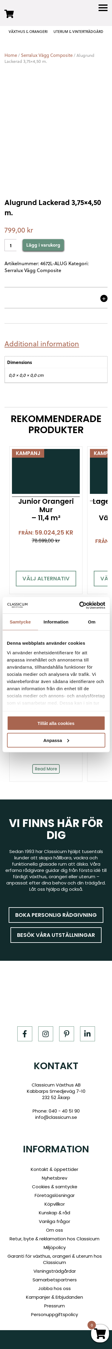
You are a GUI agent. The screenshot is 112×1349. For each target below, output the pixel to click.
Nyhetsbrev (54, 1178)
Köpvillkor (55, 1204)
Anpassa (56, 740)
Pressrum (54, 1306)
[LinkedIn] (87, 1033)
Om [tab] (92, 621)
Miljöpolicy (55, 1247)
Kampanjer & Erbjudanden (54, 1297)
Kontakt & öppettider (54, 1169)
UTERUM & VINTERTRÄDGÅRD (78, 31)
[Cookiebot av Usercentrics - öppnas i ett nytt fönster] (79, 605)
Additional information (41, 344)
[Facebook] (24, 1033)
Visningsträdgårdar (54, 1271)
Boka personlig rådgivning (56, 915)
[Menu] (103, 7)
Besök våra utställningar (56, 935)
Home (10, 55)
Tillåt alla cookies (56, 723)
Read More (46, 769)
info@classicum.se (56, 1117)
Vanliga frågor (54, 1221)
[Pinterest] (66, 1033)
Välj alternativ (46, 578)
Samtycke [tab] (20, 621)
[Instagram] (45, 1033)
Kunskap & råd (54, 1213)
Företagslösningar (55, 1195)
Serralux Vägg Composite (47, 55)
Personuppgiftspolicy (54, 1314)
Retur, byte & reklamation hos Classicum (54, 1239)
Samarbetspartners (55, 1280)
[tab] (44, 344)
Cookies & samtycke (54, 1186)
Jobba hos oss (54, 1288)
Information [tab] (56, 621)
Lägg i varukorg (43, 245)
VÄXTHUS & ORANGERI (28, 31)
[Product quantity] (10, 245)
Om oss (54, 1230)
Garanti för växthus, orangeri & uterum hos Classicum (54, 1259)
